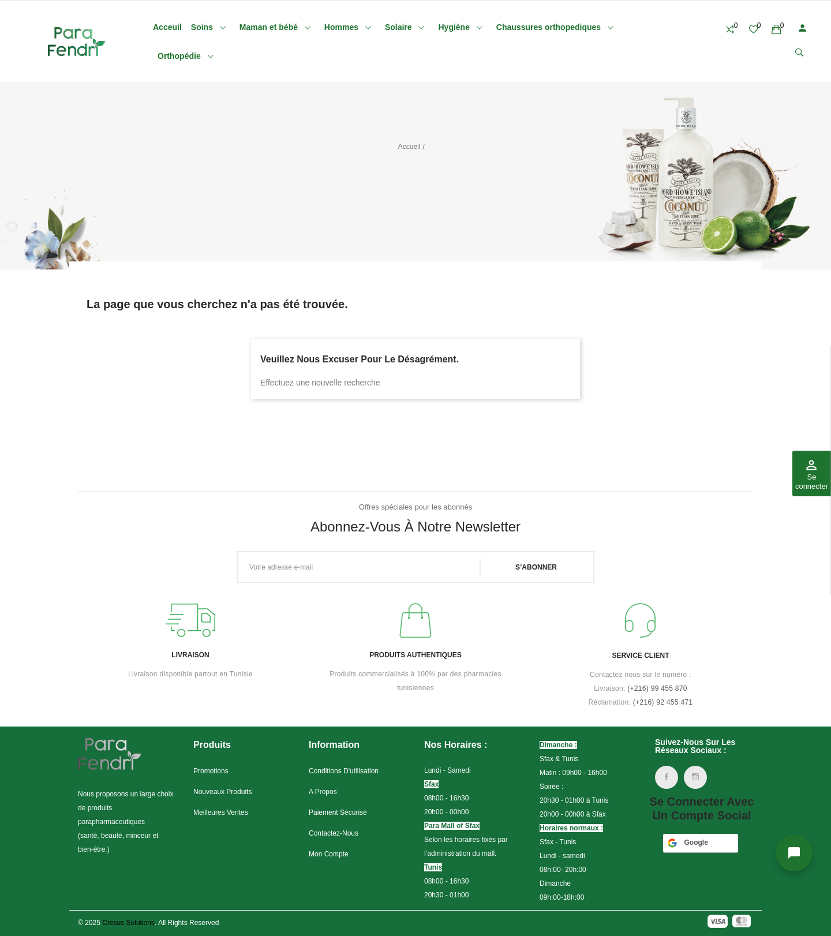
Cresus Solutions (128, 923)
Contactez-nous (333, 833)
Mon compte (329, 854)
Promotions (211, 771)
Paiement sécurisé (338, 812)
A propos (323, 792)
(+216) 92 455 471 (663, 702)
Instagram (695, 777)
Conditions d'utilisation (344, 771)
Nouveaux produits (222, 792)
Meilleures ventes (220, 812)
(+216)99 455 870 (657, 688)
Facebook (666, 777)
